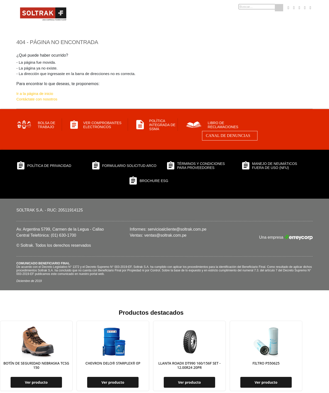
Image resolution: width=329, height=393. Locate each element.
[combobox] (248, 6)
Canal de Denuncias (228, 135)
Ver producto (36, 382)
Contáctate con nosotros (36, 99)
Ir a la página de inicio (34, 93)
